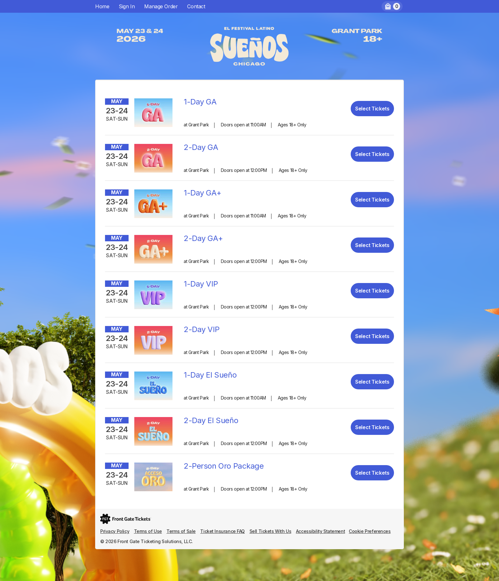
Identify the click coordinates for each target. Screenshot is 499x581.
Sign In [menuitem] (127, 6)
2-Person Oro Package (224, 466)
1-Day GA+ (202, 192)
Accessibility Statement (320, 531)
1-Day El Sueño (210, 374)
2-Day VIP (201, 329)
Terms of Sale (181, 531)
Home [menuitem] (102, 6)
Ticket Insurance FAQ (222, 531)
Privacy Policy (114, 531)
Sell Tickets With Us (271, 531)
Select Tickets (372, 108)
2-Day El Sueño (211, 420)
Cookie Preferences (369, 531)
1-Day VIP (201, 283)
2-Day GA (201, 147)
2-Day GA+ (203, 238)
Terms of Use (148, 531)
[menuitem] (392, 6)
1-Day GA (200, 101)
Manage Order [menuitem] (161, 6)
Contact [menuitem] (196, 6)
